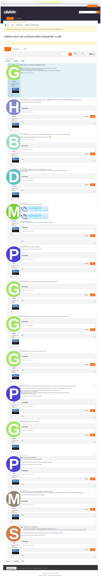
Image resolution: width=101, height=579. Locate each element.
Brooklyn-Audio (28, 494)
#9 (96, 350)
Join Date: (14, 83)
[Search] (88, 12)
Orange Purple (11, 568)
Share (16, 89)
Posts (7, 49)
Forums (10, 18)
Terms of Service (37, 568)
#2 (96, 98)
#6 (96, 245)
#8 (96, 315)
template (16, 61)
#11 (96, 420)
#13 (96, 490)
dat (26, 72)
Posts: (13, 86)
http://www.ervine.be (27, 390)
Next (23, 61)
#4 (96, 168)
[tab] (7, 49)
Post (15, 91)
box (24, 72)
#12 (96, 455)
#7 (96, 280)
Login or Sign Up (92, 6)
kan (30, 72)
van (32, 72)
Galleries (18, 18)
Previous (8, 61)
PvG (27, 393)
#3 (96, 133)
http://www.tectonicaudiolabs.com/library (54, 532)
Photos (25, 49)
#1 (96, 63)
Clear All (12, 58)
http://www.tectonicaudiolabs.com (31, 391)
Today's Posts (11, 22)
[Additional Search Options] (96, 12)
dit (28, 72)
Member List (18, 22)
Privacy (29, 568)
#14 (96, 525)
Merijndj (28, 222)
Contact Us (23, 568)
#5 (96, 203)
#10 (96, 385)
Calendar (25, 22)
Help (18, 568)
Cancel (86, 116)
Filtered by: (8, 58)
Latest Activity (16, 49)
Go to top (44, 568)
